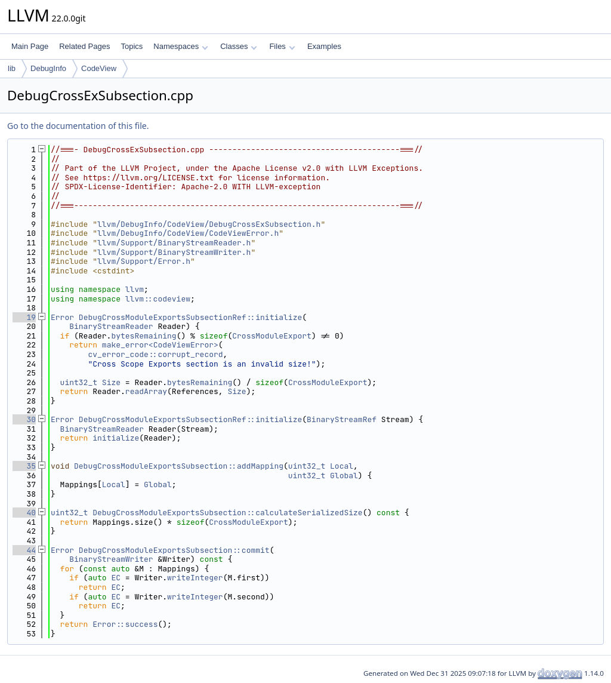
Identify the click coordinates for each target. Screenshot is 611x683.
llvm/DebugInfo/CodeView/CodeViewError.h (188, 233)
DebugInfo (48, 68)
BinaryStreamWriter (111, 559)
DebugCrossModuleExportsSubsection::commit (174, 550)
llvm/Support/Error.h (143, 261)
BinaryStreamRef (342, 419)
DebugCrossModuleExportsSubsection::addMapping (178, 466)
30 (24, 419)
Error (62, 317)
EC (116, 578)
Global (344, 475)
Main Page (29, 46)
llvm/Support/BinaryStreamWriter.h (174, 252)
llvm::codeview (157, 299)
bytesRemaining (143, 336)
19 (24, 317)
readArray (146, 391)
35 (24, 466)
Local (341, 466)
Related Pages (84, 46)
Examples (324, 46)
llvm (134, 289)
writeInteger (195, 578)
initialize (115, 438)
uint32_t (78, 382)
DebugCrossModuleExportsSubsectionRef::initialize (190, 317)
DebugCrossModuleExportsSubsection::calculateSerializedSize (227, 512)
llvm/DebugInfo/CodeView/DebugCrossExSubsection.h (208, 224)
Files (282, 46)
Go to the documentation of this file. (78, 125)
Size (111, 382)
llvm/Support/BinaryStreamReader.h (174, 243)
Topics (132, 46)
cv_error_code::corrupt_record (155, 354)
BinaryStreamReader (111, 326)
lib (12, 68)
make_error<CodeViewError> (160, 345)
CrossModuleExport (271, 336)
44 (24, 550)
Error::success (125, 624)
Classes (238, 46)
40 (24, 512)
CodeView (98, 68)
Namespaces (180, 46)
